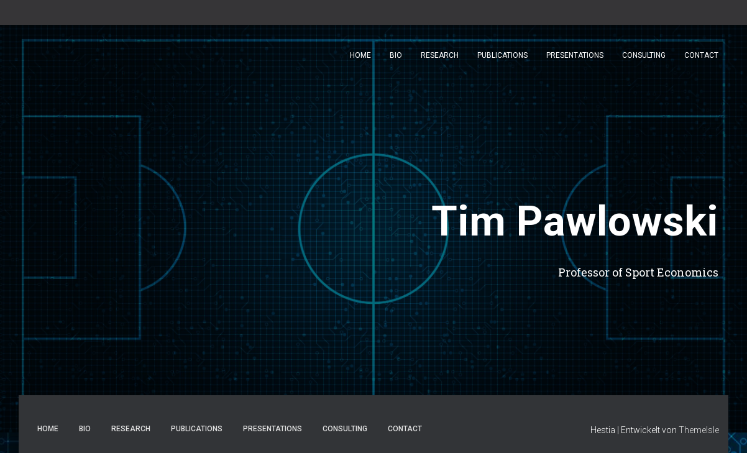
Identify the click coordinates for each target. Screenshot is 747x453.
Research (440, 56)
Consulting (644, 56)
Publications (502, 56)
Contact (701, 56)
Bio (396, 56)
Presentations (574, 56)
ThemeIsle (699, 430)
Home (360, 56)
